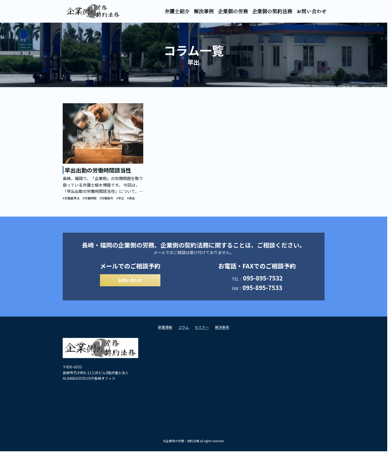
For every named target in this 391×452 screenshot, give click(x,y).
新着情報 (165, 328)
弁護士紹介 (177, 11)
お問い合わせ (311, 11)
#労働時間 (89, 198)
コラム (183, 328)
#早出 (120, 198)
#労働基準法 (71, 198)
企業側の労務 (233, 11)
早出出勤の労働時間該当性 (98, 170)
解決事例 (204, 11)
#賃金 (131, 198)
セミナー (202, 328)
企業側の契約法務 (272, 11)
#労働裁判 (106, 198)
